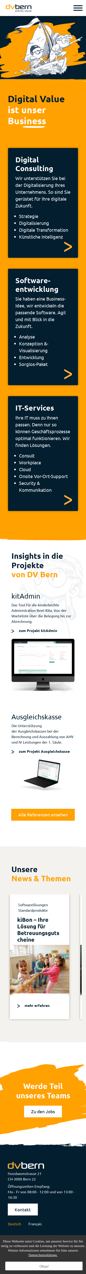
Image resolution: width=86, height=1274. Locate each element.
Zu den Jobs (43, 1111)
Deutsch (14, 1223)
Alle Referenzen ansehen (43, 814)
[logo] (18, 8)
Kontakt (23, 1209)
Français (35, 1223)
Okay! (44, 1266)
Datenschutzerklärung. (42, 1255)
